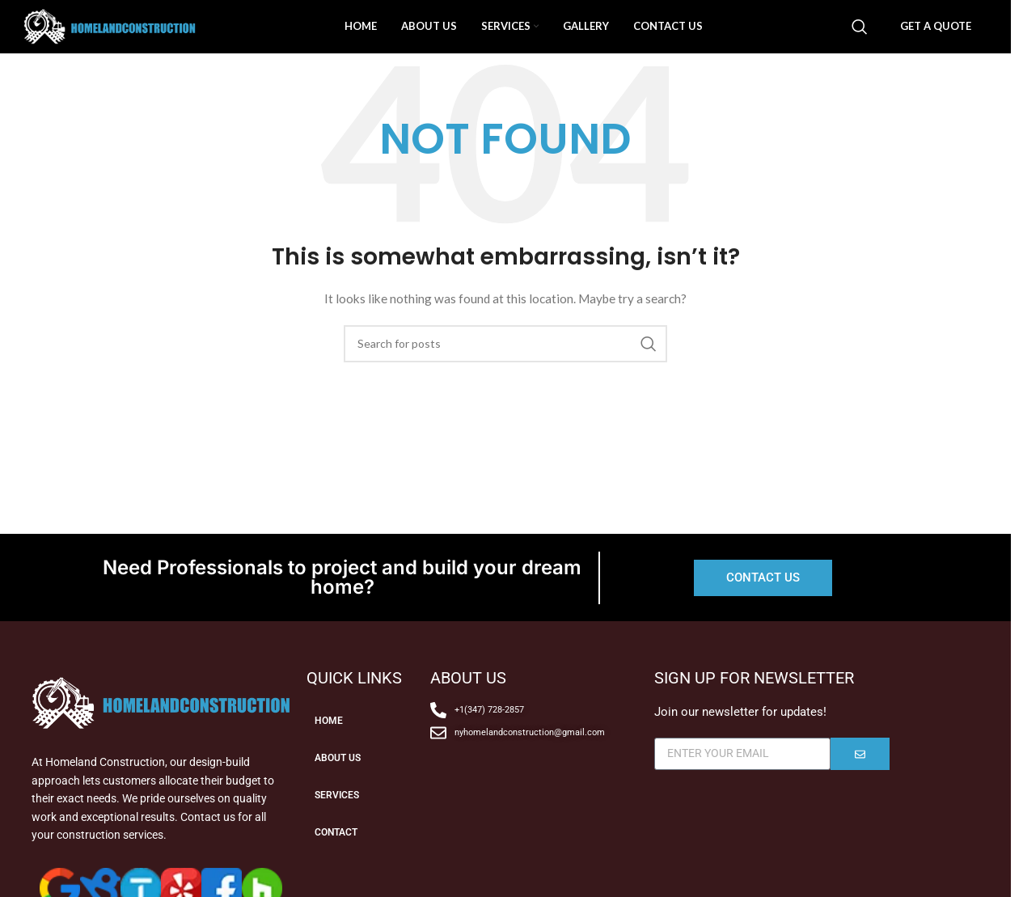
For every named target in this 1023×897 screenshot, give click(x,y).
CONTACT (340, 863)
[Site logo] (169, 41)
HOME (331, 752)
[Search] (859, 42)
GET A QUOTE (935, 41)
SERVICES (341, 826)
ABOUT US (342, 789)
